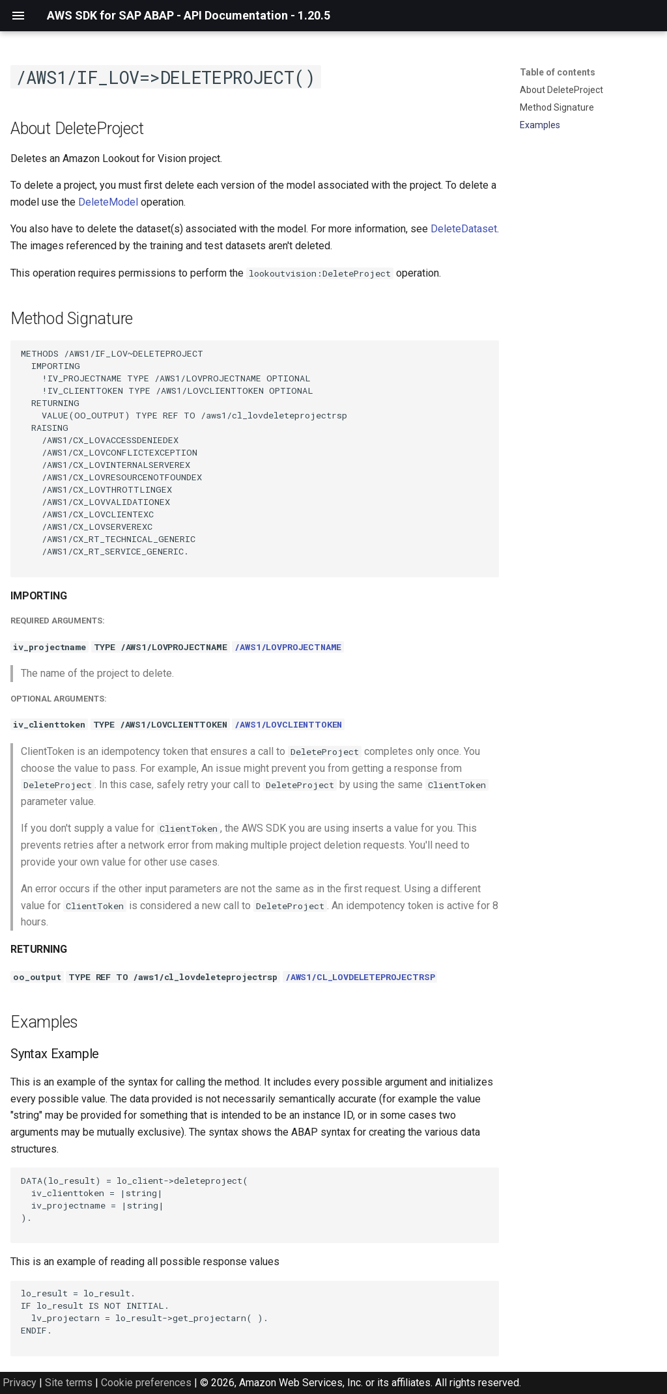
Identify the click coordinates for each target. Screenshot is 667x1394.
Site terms (68, 1382)
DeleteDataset (464, 229)
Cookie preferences (146, 1382)
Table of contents (557, 72)
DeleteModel (108, 202)
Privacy (19, 1382)
